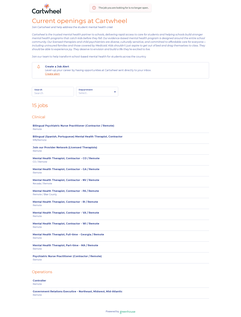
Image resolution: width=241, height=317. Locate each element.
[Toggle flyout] (115, 92)
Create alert (52, 73)
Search (38, 89)
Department (86, 89)
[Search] (53, 93)
